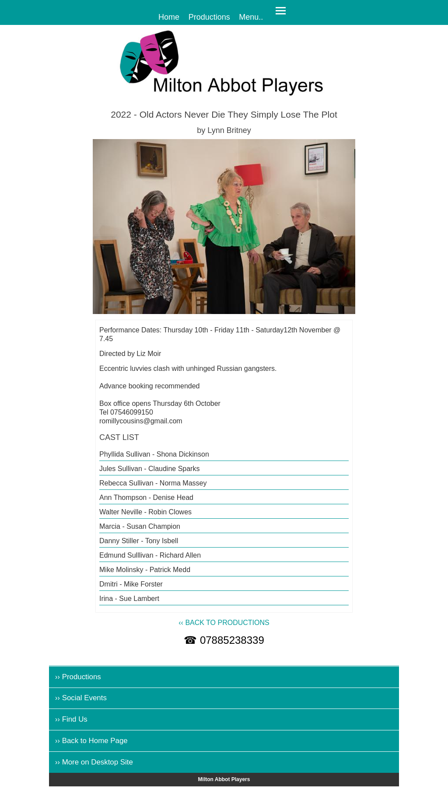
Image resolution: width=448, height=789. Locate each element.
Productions (209, 16)
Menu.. (251, 16)
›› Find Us (71, 719)
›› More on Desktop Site (94, 762)
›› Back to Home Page (91, 741)
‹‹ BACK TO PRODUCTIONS (223, 622)
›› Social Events (81, 698)
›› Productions (78, 677)
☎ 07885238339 (224, 640)
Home (168, 16)
